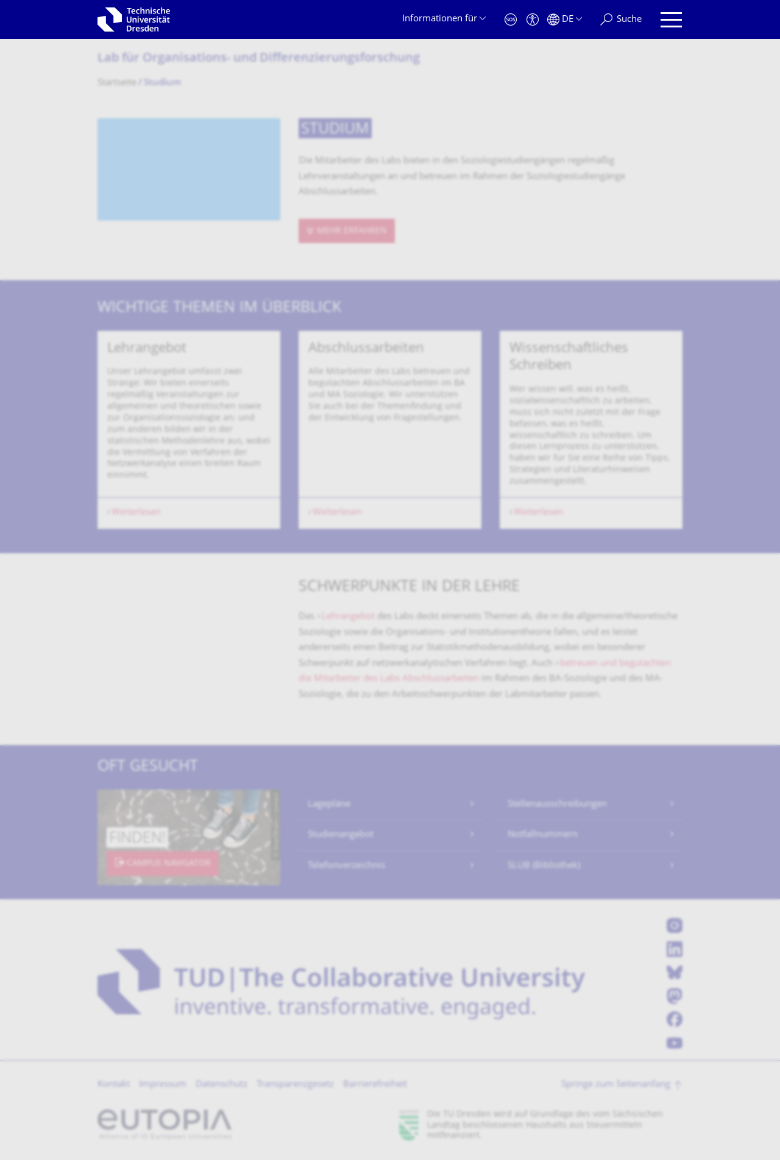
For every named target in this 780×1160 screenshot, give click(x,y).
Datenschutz (221, 1084)
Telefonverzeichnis (346, 866)
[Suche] (621, 19)
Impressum (162, 1084)
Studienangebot (341, 835)
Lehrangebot (349, 616)
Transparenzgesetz (295, 1084)
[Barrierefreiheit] (532, 20)
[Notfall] (510, 20)
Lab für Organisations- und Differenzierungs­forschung (259, 59)
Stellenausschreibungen (557, 804)
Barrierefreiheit (375, 1084)
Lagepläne (329, 804)
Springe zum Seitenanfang (615, 1084)
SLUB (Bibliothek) (544, 866)
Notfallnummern (543, 835)
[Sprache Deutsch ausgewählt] (564, 19)
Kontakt (114, 1084)
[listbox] (390, 430)
